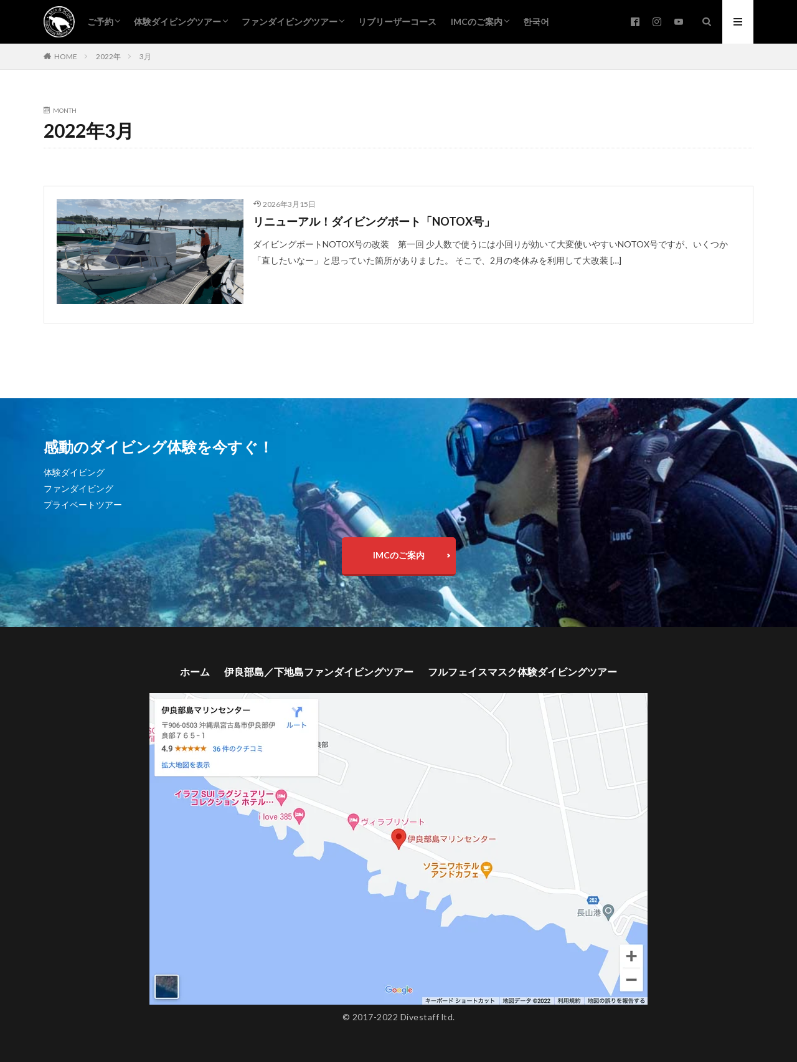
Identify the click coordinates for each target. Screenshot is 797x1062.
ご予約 (100, 21)
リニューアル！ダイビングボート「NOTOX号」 (374, 221)
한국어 (536, 21)
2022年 (108, 56)
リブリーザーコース (397, 21)
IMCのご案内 (476, 21)
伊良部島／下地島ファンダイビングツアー (318, 671)
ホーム (195, 671)
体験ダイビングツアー (177, 21)
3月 (145, 56)
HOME (65, 56)
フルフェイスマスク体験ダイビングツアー (522, 671)
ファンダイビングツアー (289, 21)
